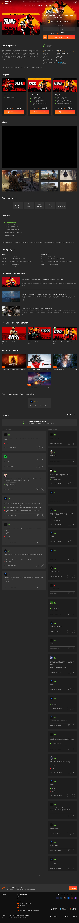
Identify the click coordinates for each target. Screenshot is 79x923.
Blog (49, 1)
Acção (57, 60)
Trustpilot (4, 894)
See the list (58, 50)
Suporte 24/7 (55, 1)
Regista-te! (73, 888)
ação (38, 67)
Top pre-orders (31, 1)
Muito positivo (59, 62)
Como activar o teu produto (62, 53)
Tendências (23, 1)
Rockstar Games (59, 56)
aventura (33, 67)
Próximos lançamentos (41, 1)
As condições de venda (22, 894)
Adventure (61, 60)
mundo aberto (14, 67)
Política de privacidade (22, 896)
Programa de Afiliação (22, 898)
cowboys (28, 67)
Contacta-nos (20, 901)
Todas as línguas (72, 415)
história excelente (21, 67)
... (40, 67)
